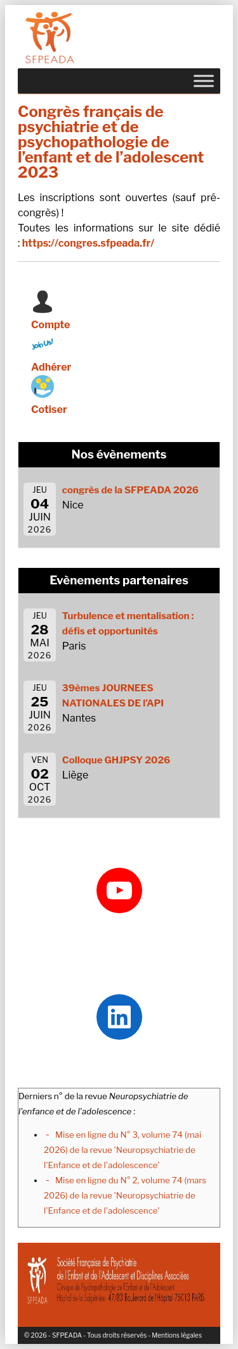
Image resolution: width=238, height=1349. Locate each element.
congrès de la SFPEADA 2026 (130, 490)
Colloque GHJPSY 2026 (116, 760)
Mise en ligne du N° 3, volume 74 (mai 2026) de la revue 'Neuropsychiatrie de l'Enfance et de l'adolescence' (122, 1150)
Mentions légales (177, 1335)
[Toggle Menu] (204, 81)
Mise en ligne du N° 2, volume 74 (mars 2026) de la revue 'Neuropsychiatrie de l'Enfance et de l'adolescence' (125, 1195)
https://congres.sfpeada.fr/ (88, 243)
